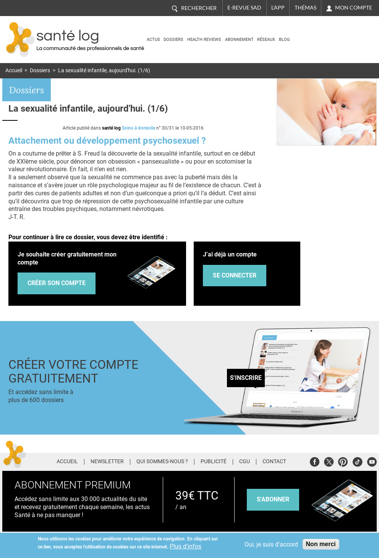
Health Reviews (204, 39)
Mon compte (353, 8)
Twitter (329, 460)
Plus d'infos (185, 546)
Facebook (314, 460)
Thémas (305, 8)
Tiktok (357, 460)
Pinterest (343, 460)
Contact (274, 461)
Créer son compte (57, 283)
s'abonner (273, 499)
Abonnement (239, 39)
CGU (244, 461)
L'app (278, 8)
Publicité (214, 461)
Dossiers (173, 39)
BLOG (284, 39)
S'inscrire (246, 377)
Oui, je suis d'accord (271, 544)
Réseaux (266, 39)
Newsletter (107, 461)
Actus (153, 39)
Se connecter (234, 275)
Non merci (321, 544)
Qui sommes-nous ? (162, 461)
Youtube (372, 460)
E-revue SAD (244, 8)
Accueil (13, 70)
